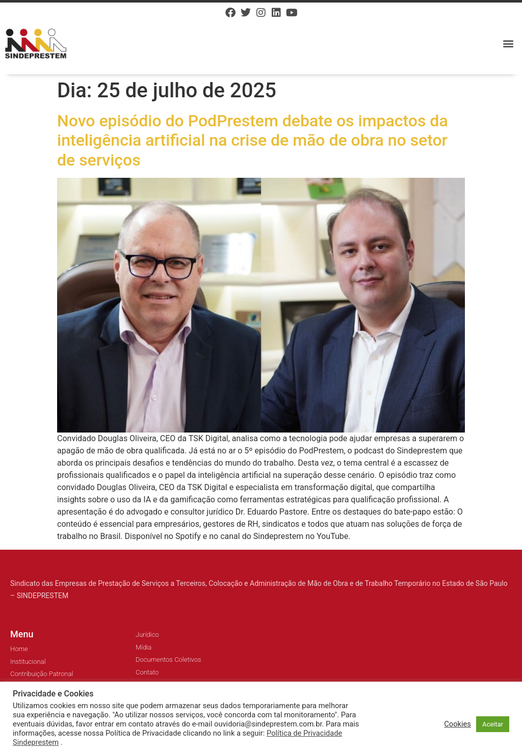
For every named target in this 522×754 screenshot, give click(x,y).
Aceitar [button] (492, 724)
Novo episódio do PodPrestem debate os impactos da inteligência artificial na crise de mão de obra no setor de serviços (252, 140)
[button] (508, 43)
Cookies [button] (457, 724)
